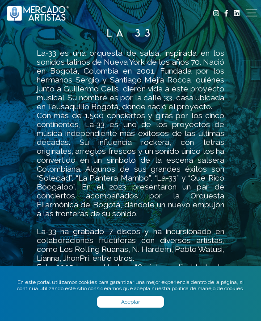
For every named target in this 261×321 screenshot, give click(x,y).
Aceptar (130, 302)
